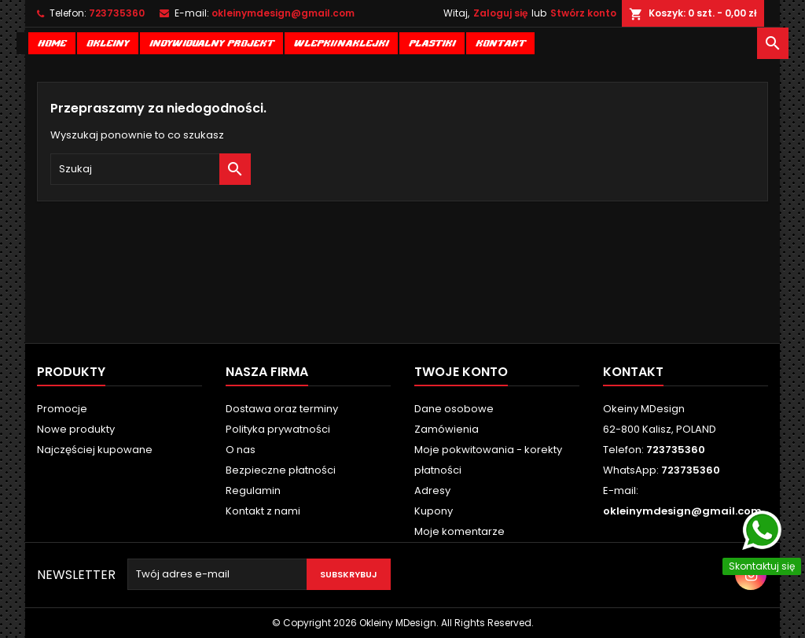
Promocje (62, 408)
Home (52, 42)
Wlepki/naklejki (341, 42)
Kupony (433, 510)
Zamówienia (446, 429)
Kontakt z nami (263, 510)
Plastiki (432, 42)
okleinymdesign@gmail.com (283, 13)
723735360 (117, 13)
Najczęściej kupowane (95, 449)
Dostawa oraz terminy (282, 408)
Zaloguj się (500, 13)
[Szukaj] (150, 169)
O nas (240, 449)
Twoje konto (461, 372)
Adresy (432, 490)
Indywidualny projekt (211, 42)
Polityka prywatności (278, 429)
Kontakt (500, 42)
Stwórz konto (583, 13)
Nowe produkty (76, 429)
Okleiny (107, 42)
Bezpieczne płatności (281, 470)
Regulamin (253, 490)
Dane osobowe (454, 408)
